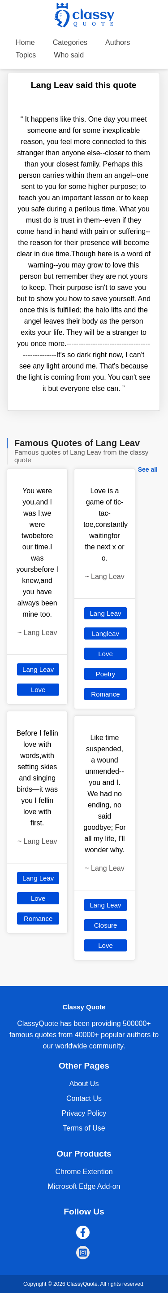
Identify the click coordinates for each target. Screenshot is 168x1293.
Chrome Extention (83, 1171)
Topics (26, 55)
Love (38, 689)
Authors (117, 42)
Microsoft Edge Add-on (84, 1186)
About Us (84, 1083)
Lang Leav (38, 669)
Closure (105, 925)
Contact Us (84, 1098)
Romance (38, 918)
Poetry (105, 674)
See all (148, 469)
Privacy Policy (84, 1113)
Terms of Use (84, 1128)
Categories (70, 42)
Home (25, 42)
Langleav (105, 633)
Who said (69, 55)
